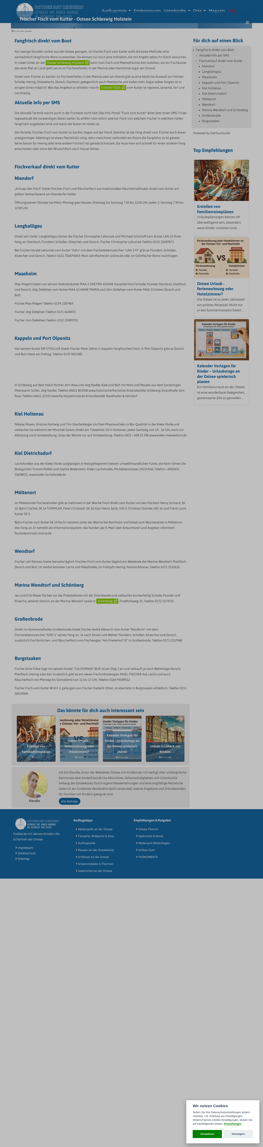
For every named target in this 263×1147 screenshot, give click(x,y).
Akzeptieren (207, 1134)
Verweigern (238, 1134)
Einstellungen (232, 1123)
